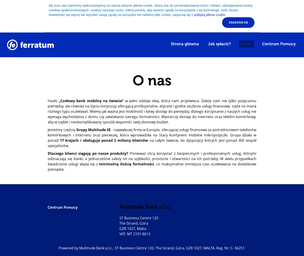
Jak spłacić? (219, 44)
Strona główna (185, 44)
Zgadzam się (238, 22)
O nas (246, 44)
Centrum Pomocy (279, 44)
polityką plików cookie (209, 15)
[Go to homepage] (30, 45)
